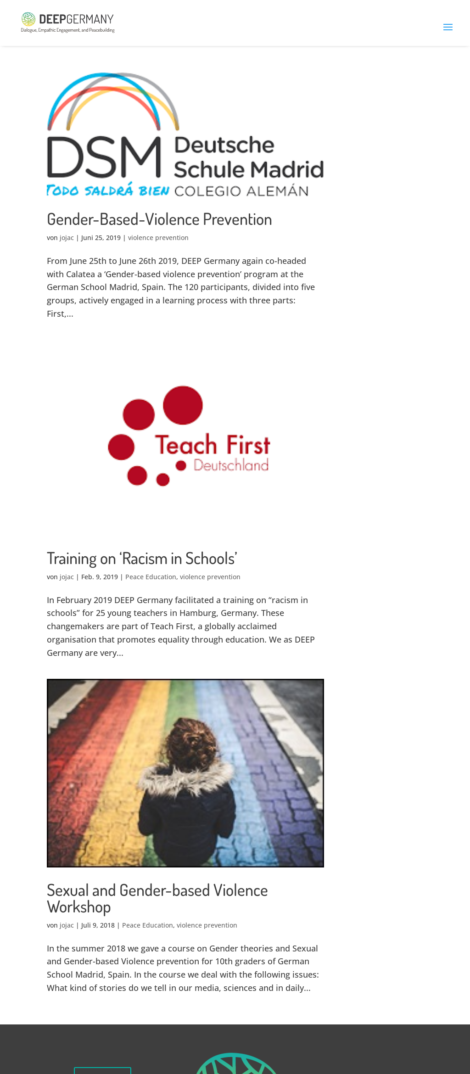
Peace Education (150, 576)
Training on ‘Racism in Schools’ (142, 557)
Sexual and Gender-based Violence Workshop (157, 898)
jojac (67, 237)
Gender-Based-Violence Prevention (159, 218)
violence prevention (158, 237)
